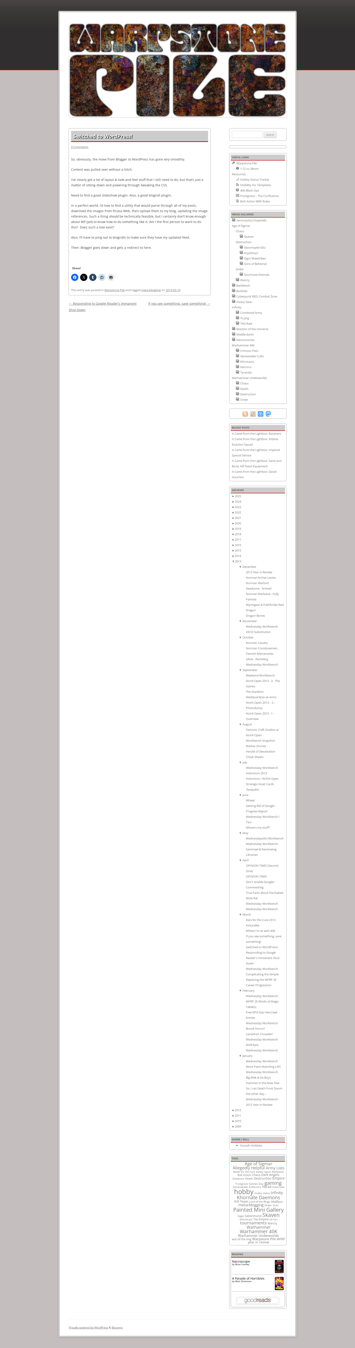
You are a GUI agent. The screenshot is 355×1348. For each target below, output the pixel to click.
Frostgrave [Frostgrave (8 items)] (241, 1183)
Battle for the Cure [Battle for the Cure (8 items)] (244, 1171)
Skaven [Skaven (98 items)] (271, 1214)
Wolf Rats (252, 1045)
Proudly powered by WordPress (88, 1327)
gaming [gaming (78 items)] (273, 1182)
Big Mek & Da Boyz (258, 1077)
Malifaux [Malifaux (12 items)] (277, 1201)
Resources (239, 174)
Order (240, 269)
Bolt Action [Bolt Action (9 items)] (244, 1175)
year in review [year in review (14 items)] (258, 1242)
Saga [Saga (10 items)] (240, 1216)
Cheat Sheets (255, 757)
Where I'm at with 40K (260, 931)
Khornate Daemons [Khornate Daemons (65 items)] (258, 1197)
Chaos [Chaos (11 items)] (256, 1175)
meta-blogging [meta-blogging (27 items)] (251, 1204)
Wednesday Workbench (262, 626)
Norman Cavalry (257, 643)
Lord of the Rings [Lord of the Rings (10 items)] (259, 1202)
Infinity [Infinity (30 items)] (277, 1192)
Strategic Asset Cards (260, 784)
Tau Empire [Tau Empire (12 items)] (261, 1219)
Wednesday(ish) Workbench (265, 838)
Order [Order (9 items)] (268, 1205)
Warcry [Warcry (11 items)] (272, 1223)
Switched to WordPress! (262, 947)
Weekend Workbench (260, 675)
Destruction (244, 242)
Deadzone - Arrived (258, 588)
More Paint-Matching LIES (263, 1067)
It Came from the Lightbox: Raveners (256, 434)
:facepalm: (252, 789)
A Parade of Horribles (248, 1278)
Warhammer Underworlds (249, 378)
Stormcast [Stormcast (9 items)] (246, 1219)
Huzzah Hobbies (251, 1145)
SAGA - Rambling (257, 659)
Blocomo (117, 1327)
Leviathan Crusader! (259, 1034)
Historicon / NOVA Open (262, 779)
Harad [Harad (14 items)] (266, 1187)
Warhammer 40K (243, 345)
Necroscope (241, 1261)
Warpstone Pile (114, 290)
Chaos (240, 231)
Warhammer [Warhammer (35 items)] (259, 1227)
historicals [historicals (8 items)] (278, 1187)
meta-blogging (151, 290)
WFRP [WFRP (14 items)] (281, 1239)
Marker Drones (256, 746)
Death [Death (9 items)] (249, 1178)
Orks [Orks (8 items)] (275, 1205)
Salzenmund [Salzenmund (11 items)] (253, 1216)
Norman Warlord (257, 583)
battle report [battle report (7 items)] (263, 1171)
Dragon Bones (255, 616)
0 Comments (79, 147)
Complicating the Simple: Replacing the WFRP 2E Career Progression (262, 979)
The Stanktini (255, 692)
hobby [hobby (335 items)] (244, 1191)
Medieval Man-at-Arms (261, 697)
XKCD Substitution (258, 632)
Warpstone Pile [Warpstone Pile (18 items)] (264, 1239)
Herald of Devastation (260, 751)
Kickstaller (252, 925)
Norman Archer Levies (261, 578)
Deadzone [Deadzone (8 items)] (238, 1178)
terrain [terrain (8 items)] (273, 1219)
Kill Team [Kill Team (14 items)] (241, 1201)
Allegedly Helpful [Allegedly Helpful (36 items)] (249, 1168)
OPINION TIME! (256, 876)
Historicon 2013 (256, 773)
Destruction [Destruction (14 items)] (262, 1178)
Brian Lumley (242, 1264)
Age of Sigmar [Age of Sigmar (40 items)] (258, 1164)
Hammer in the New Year (263, 1083)
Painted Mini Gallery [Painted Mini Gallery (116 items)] (258, 1209)
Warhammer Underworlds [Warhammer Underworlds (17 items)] (258, 1235)
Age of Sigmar (241, 226)
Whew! (250, 800)
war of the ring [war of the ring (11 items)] (241, 1239)
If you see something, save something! (179, 303)
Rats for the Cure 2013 (261, 920)
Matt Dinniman (243, 1281)
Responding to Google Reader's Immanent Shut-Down (263, 957)
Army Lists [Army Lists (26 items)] (275, 1168)
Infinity (237, 307)
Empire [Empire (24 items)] (278, 1178)
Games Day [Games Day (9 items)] (256, 1183)
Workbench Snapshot (260, 741)
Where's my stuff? (258, 827)
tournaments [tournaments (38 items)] (253, 1223)
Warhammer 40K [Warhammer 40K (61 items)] (258, 1231)
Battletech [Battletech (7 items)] (278, 1171)
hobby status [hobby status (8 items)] (262, 1193)
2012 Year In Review (259, 1105)
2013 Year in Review (259, 572)
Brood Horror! (255, 1029)
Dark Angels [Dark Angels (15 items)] (270, 1175)
